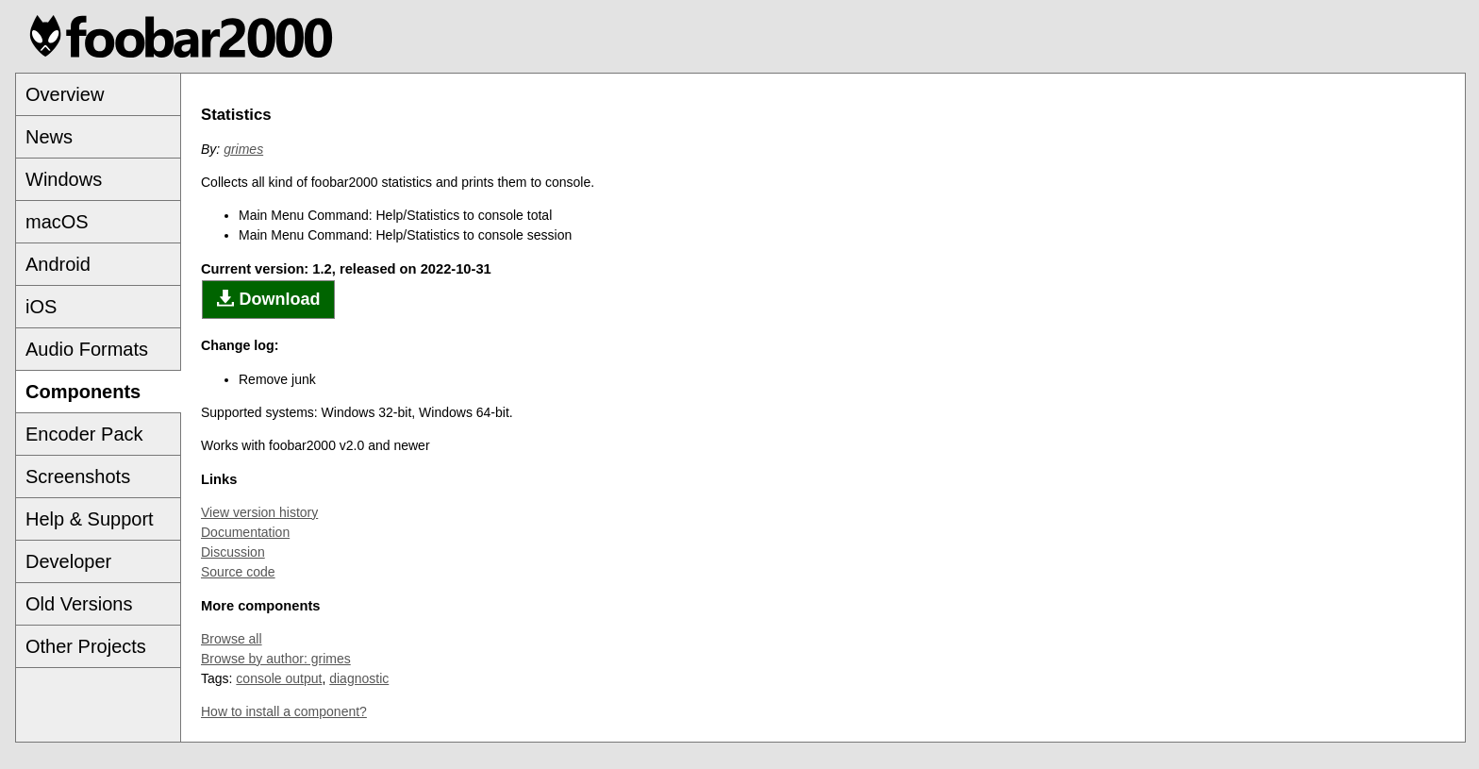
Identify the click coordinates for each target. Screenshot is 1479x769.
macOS (57, 221)
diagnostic (359, 678)
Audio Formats (86, 349)
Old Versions (78, 603)
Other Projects (85, 646)
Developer (68, 561)
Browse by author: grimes (276, 658)
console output (279, 678)
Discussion (233, 552)
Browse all (231, 638)
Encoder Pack (84, 434)
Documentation (245, 532)
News (49, 136)
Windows (63, 179)
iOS (41, 306)
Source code (238, 571)
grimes (243, 149)
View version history (259, 512)
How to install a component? (284, 711)
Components (83, 391)
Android (58, 264)
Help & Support (89, 519)
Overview (64, 94)
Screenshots (77, 476)
